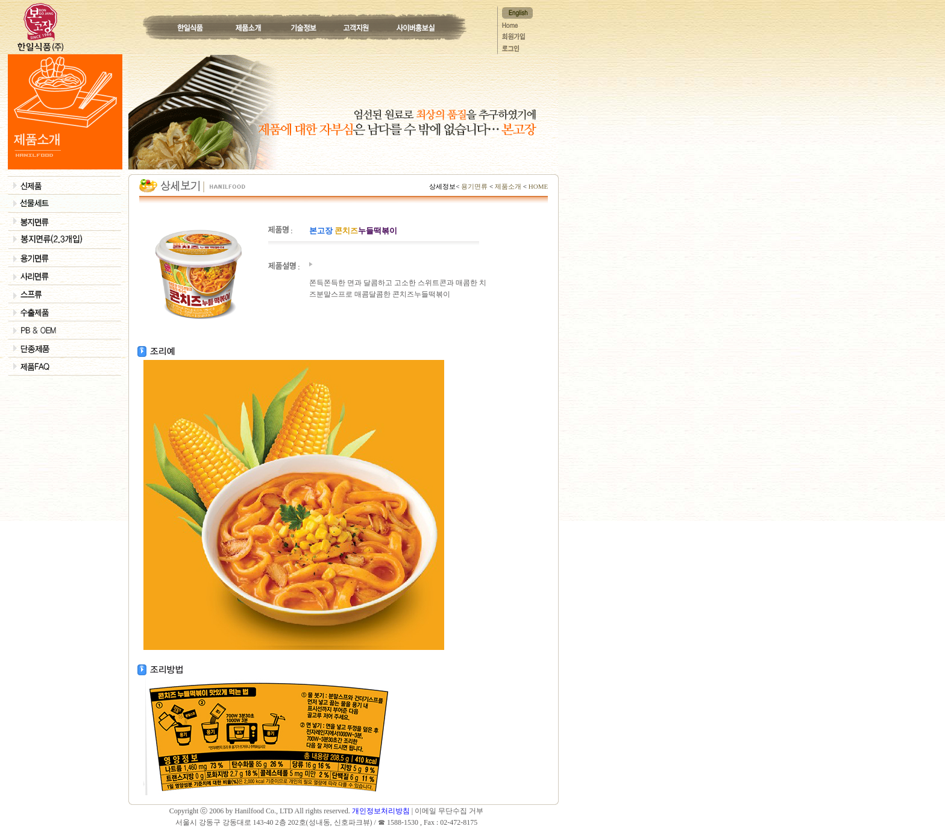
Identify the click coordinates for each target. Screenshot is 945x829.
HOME (537, 186)
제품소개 (508, 186)
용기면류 (475, 186)
